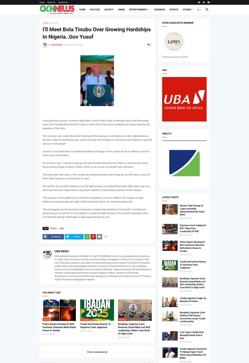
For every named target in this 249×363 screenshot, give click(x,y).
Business (160, 9)
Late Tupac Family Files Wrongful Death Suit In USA (192, 335)
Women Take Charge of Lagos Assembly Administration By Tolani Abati (192, 210)
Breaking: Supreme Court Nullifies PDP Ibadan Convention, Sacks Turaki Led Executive (192, 317)
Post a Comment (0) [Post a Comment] (97, 352)
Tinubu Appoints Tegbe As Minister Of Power (193, 299)
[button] (199, 9)
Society (109, 9)
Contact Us (63, 2)
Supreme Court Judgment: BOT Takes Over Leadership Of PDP (193, 228)
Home (42, 2)
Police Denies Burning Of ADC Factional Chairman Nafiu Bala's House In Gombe (59, 327)
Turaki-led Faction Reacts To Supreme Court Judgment (95, 326)
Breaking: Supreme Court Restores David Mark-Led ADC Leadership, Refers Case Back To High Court (134, 329)
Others (187, 9)
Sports (174, 9)
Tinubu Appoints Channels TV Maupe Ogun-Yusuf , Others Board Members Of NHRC (193, 353)
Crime (121, 9)
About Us (51, 2)
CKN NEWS (61, 251)
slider (61, 228)
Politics (95, 9)
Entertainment (138, 9)
